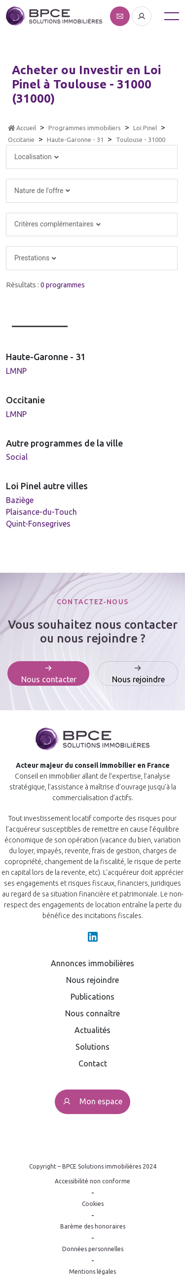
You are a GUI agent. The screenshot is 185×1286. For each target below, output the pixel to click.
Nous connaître (92, 1013)
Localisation (36, 157)
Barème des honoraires (92, 1226)
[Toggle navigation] (171, 16)
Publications (92, 996)
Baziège (20, 500)
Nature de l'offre (42, 191)
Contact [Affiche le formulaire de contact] (92, 1063)
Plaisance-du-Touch (41, 511)
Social (17, 456)
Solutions (92, 1046)
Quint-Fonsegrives (38, 523)
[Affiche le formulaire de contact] (121, 15)
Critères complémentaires (57, 224)
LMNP (16, 370)
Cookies (93, 1204)
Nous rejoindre (92, 980)
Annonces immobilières (92, 963)
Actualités (92, 1030)
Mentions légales (92, 1271)
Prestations (35, 258)
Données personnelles (92, 1249)
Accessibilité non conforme (92, 1181)
